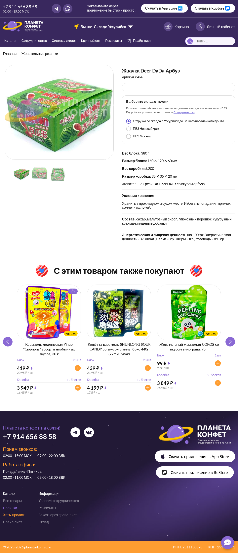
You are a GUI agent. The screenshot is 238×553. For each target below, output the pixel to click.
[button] (230, 341)
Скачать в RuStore (209, 8)
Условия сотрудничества (58, 500)
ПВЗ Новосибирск (142, 128)
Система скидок (64, 40)
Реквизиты (113, 40)
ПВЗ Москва (138, 136)
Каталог (10, 40)
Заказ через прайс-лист (57, 515)
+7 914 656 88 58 (20, 6)
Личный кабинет (215, 26)
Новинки (10, 508)
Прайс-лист (12, 522)
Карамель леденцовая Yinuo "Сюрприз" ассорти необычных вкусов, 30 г (49, 349)
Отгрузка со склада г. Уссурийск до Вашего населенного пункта (175, 121)
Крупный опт (90, 40)
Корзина (176, 26)
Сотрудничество (34, 40)
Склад (43, 522)
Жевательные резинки (39, 53)
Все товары (12, 500)
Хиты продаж (13, 515)
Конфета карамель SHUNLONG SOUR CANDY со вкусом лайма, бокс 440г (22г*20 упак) (119, 349)
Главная (10, 53)
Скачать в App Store (161, 8)
